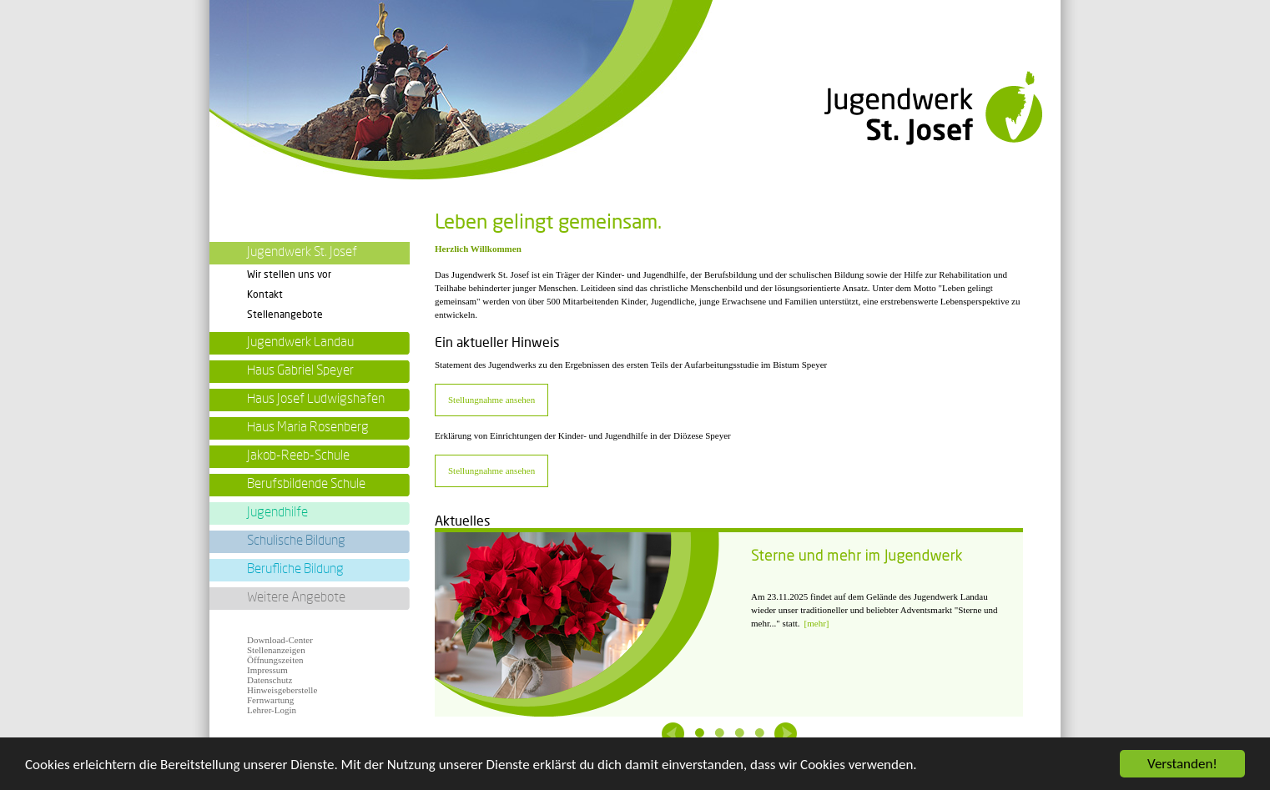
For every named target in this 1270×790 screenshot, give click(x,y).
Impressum (267, 670)
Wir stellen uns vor (289, 274)
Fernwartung (270, 700)
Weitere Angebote (296, 597)
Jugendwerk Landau (300, 342)
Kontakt (265, 294)
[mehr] (816, 623)
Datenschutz (269, 680)
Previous (673, 733)
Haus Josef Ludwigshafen (316, 398)
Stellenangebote (285, 314)
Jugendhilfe (277, 512)
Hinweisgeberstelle (282, 690)
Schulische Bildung (296, 540)
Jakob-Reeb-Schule (298, 455)
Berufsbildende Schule (306, 484)
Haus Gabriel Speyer (300, 370)
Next (785, 733)
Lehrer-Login (271, 710)
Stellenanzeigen (276, 650)
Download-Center (280, 640)
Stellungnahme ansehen (491, 400)
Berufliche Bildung (295, 569)
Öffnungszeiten (275, 660)
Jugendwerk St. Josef (302, 252)
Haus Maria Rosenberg (308, 427)
